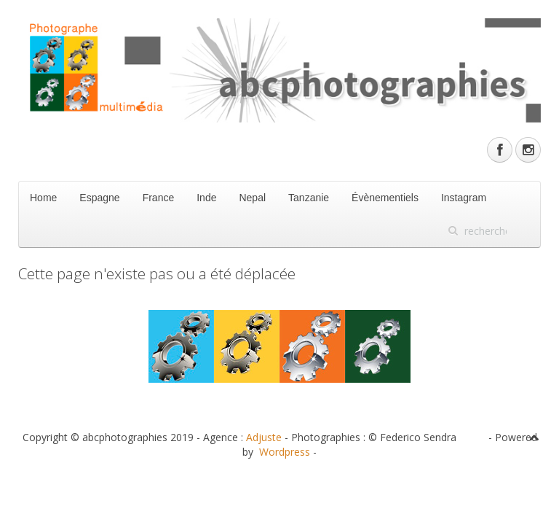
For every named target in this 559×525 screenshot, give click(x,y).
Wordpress (284, 452)
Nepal (252, 197)
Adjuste (264, 437)
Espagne (99, 197)
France (159, 197)
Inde (206, 197)
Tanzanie (308, 197)
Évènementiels (385, 197)
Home (43, 197)
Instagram (463, 197)
